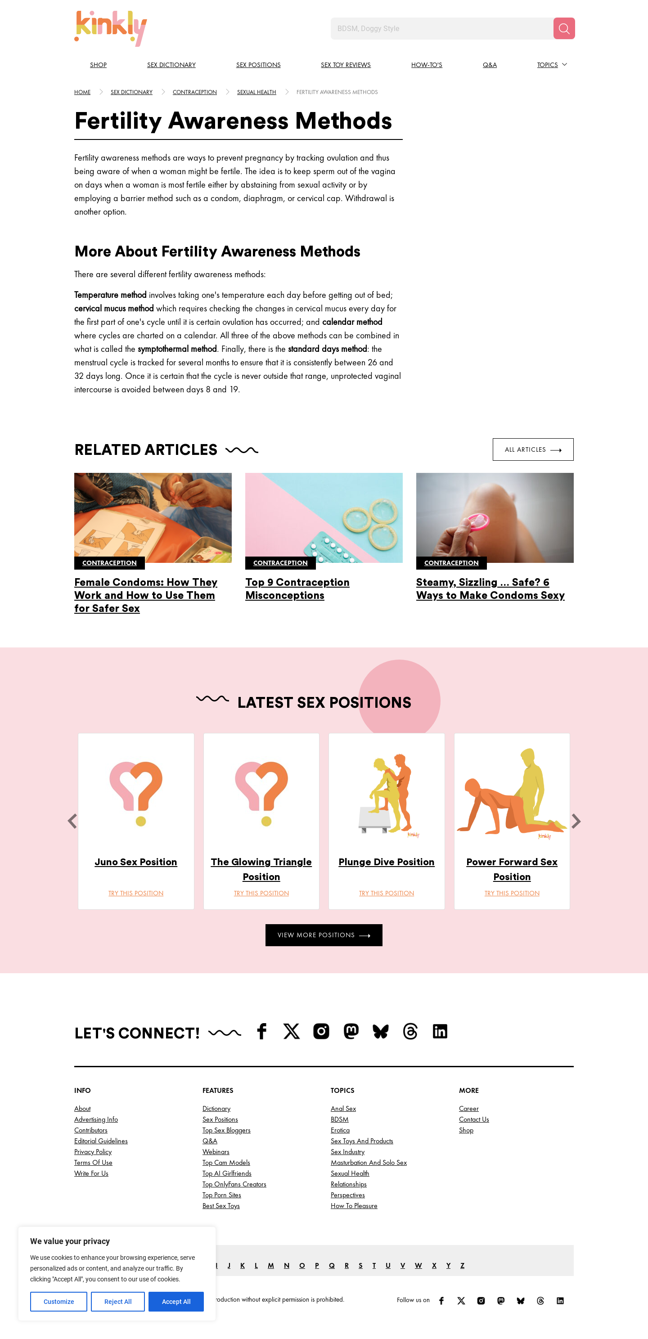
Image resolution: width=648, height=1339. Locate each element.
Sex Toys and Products (362, 1141)
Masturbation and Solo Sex (369, 1162)
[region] (117, 1274)
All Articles (533, 449)
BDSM (340, 1119)
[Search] (564, 28)
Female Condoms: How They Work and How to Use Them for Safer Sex (145, 595)
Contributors (91, 1130)
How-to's (426, 64)
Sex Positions (258, 64)
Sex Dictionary (171, 64)
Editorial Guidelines (101, 1141)
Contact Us (474, 1119)
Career (469, 1108)
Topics (547, 64)
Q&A (490, 64)
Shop (98, 64)
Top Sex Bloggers (226, 1130)
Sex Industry (347, 1151)
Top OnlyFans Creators (234, 1184)
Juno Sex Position (135, 862)
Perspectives (348, 1195)
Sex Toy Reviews (346, 64)
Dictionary (216, 1108)
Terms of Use (93, 1162)
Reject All (118, 1301)
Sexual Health (350, 1173)
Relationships (349, 1184)
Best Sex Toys (221, 1205)
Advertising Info (96, 1119)
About (82, 1108)
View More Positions (324, 934)
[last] (72, 821)
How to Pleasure (354, 1205)
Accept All (176, 1301)
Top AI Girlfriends (227, 1173)
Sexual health (256, 92)
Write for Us (91, 1173)
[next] (576, 821)
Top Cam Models (226, 1162)
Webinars (216, 1151)
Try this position (135, 893)
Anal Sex (343, 1108)
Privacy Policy (93, 1151)
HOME (82, 92)
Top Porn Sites (221, 1195)
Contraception (195, 92)
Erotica (340, 1130)
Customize (59, 1301)
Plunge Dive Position (386, 862)
